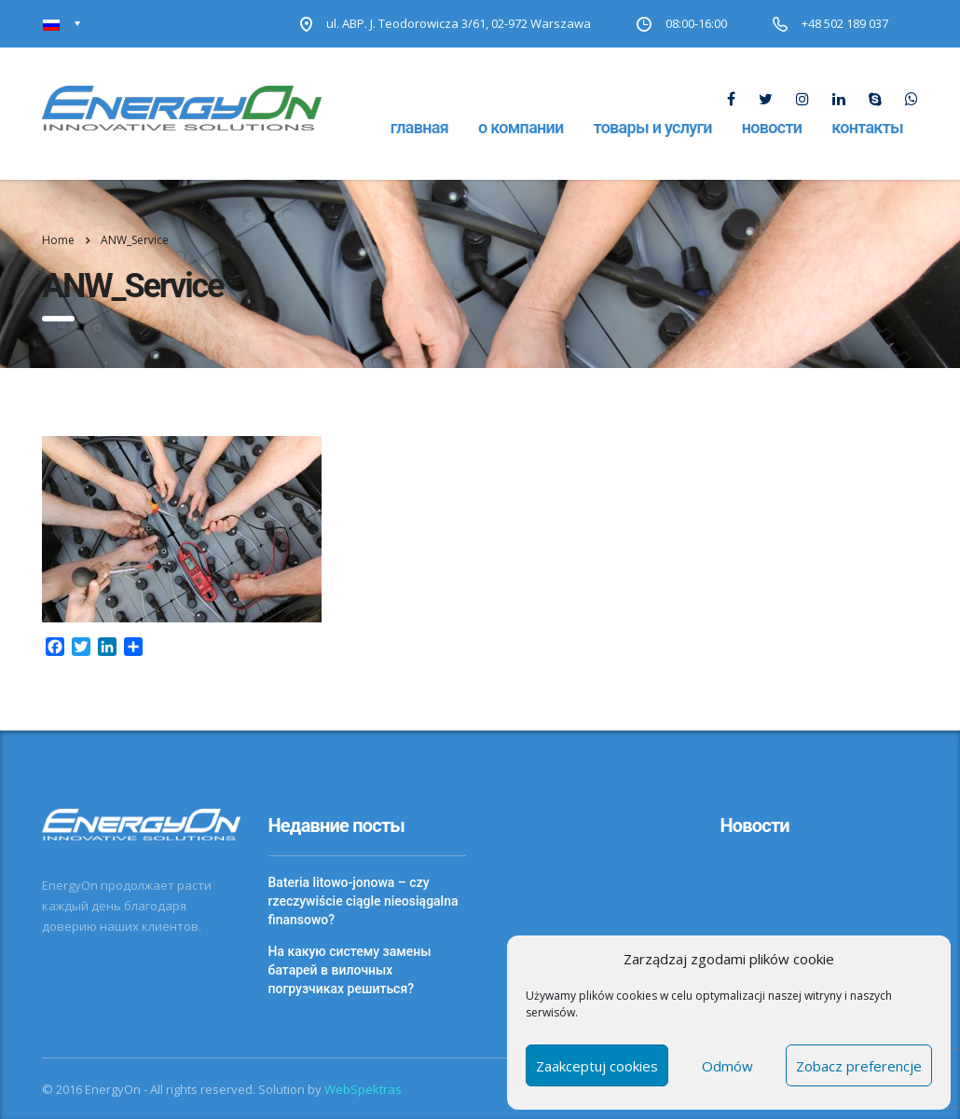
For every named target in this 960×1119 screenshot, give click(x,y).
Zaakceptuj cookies (597, 1066)
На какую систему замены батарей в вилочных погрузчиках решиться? (350, 970)
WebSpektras (363, 1089)
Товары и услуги (653, 127)
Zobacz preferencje (859, 1066)
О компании (521, 127)
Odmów (727, 1066)
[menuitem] (62, 24)
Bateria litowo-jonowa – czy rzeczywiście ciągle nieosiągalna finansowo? (363, 901)
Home (58, 240)
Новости (772, 127)
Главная (419, 127)
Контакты (867, 127)
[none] (62, 24)
